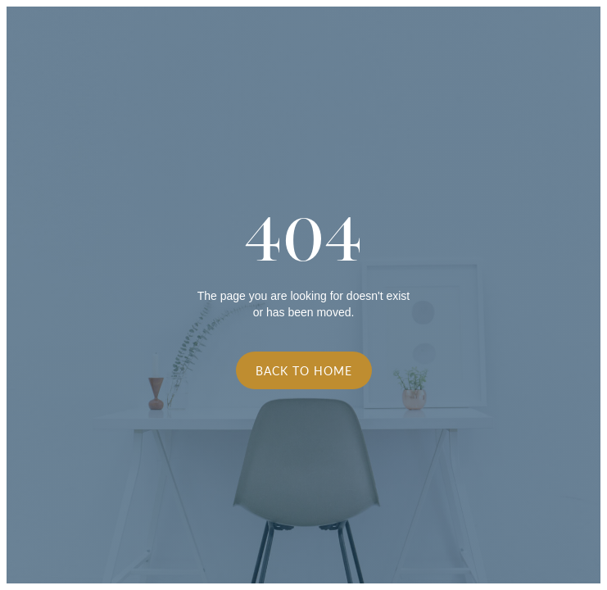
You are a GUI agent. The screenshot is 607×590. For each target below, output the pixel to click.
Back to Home (304, 370)
